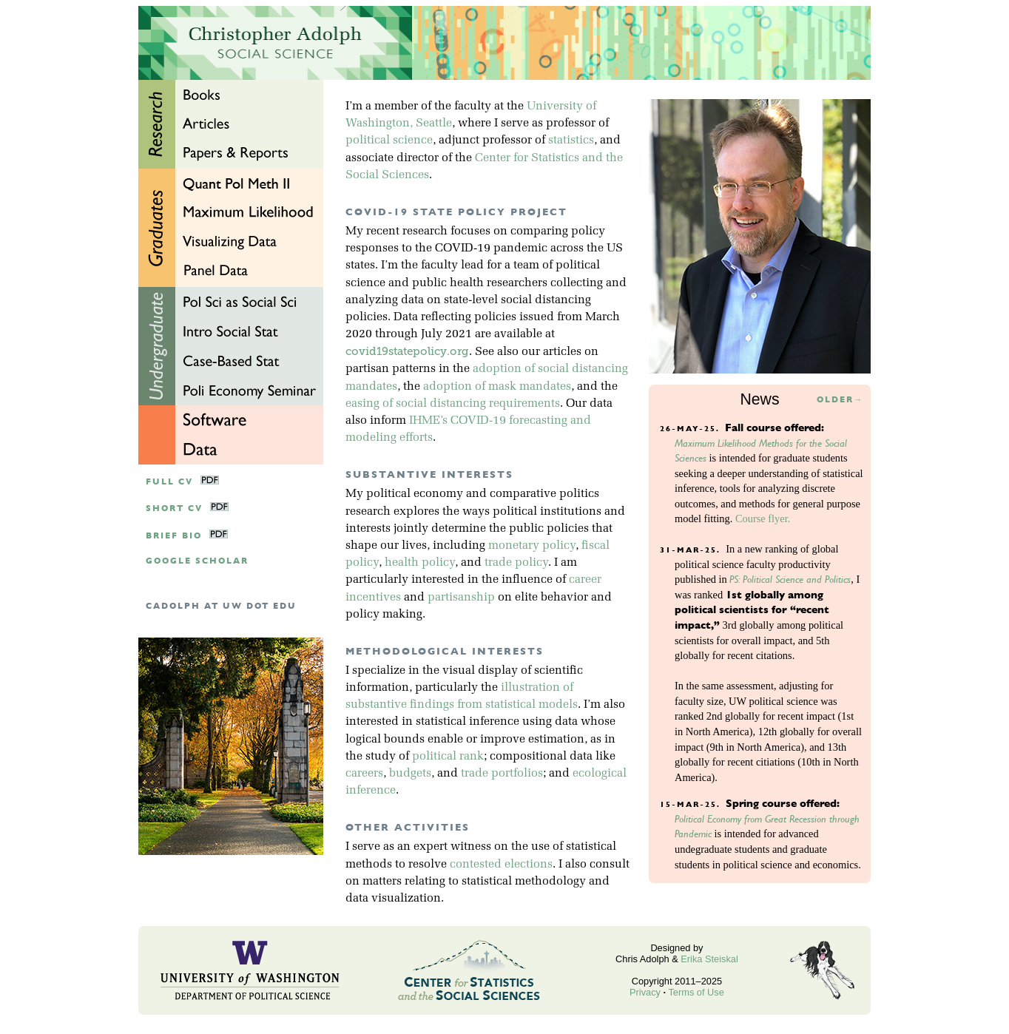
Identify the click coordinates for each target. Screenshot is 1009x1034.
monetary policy (532, 546)
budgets (410, 774)
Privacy (645, 992)
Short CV (174, 508)
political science (389, 140)
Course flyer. (762, 518)
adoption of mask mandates (497, 387)
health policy (420, 563)
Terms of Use (695, 992)
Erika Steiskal (709, 958)
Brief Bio (174, 536)
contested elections (501, 865)
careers (364, 774)
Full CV (169, 482)
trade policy (516, 563)
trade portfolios (502, 774)
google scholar (197, 561)
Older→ (840, 400)
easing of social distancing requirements (452, 404)
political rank (448, 757)
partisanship (461, 598)
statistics (571, 140)
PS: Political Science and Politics (790, 579)
